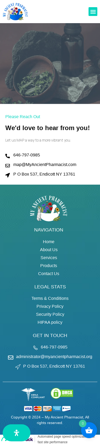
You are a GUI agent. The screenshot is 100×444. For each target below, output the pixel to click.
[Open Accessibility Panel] (16, 432)
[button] (93, 11)
